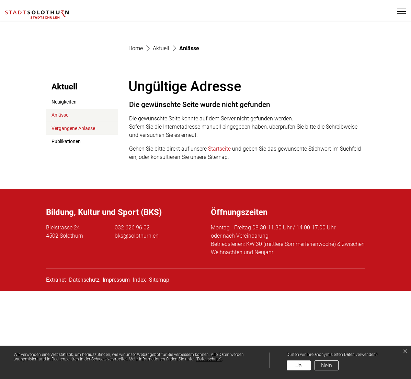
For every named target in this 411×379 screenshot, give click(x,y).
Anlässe (68, 205)
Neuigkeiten (64, 190)
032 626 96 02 (132, 315)
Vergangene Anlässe (73, 216)
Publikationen (66, 230)
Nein (326, 365)
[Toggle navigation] (398, 11)
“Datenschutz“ (208, 359)
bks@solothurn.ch (137, 324)
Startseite (219, 237)
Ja (299, 365)
